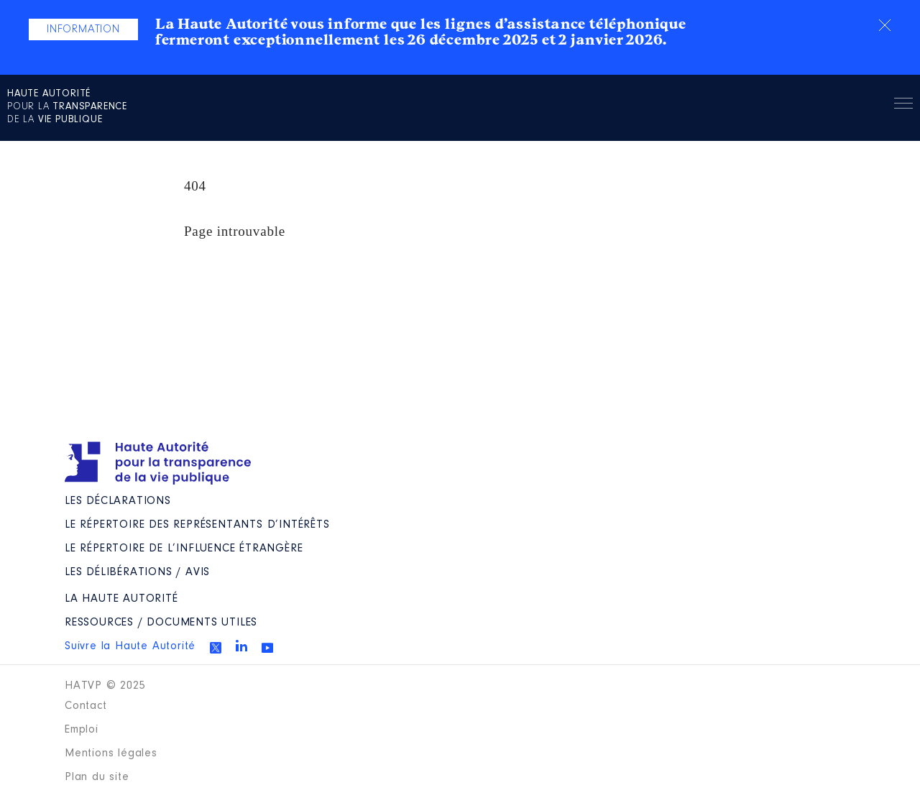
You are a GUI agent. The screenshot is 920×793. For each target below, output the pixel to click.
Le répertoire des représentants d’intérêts (197, 525)
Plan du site (97, 777)
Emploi (81, 729)
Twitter (215, 648)
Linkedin (241, 645)
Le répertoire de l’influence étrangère (184, 548)
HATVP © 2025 (105, 686)
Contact (86, 706)
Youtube (267, 648)
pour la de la (67, 107)
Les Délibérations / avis (137, 572)
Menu (903, 105)
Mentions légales (111, 753)
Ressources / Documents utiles (161, 622)
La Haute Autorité (121, 599)
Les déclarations (118, 501)
